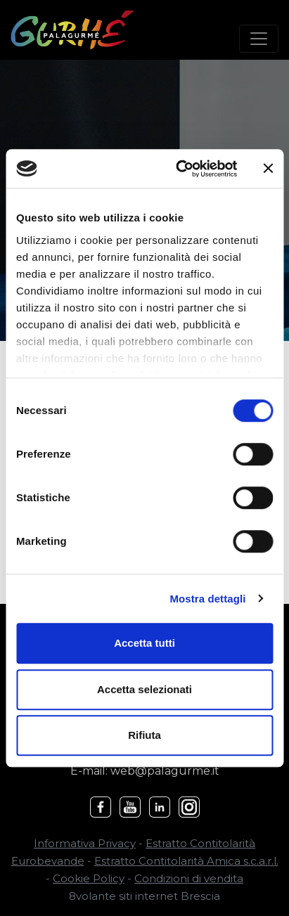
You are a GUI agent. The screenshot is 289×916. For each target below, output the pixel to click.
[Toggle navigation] (258, 39)
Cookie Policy (88, 878)
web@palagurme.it (164, 771)
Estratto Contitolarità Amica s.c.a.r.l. (186, 860)
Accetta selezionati (144, 689)
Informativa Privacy (85, 843)
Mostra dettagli (207, 599)
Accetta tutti (144, 643)
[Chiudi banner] (268, 169)
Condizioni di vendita (188, 878)
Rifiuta (144, 735)
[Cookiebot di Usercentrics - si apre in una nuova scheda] (178, 169)
